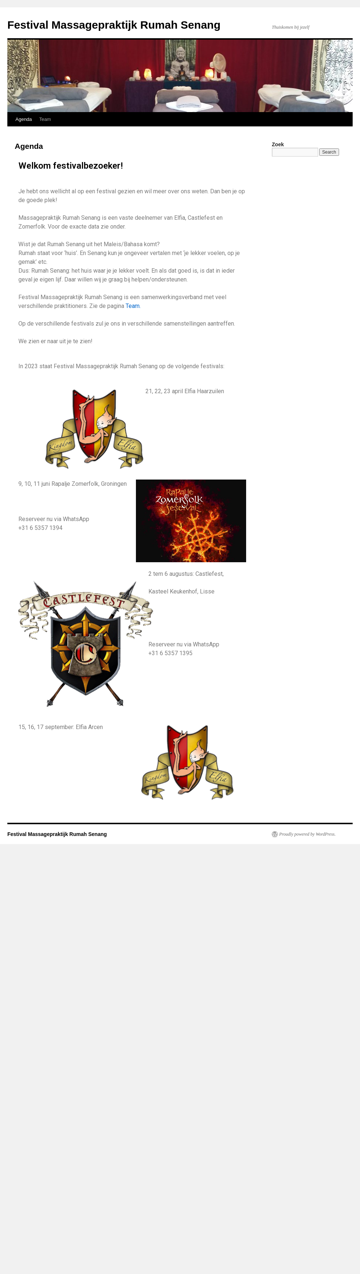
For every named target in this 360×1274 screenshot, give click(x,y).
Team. (133, 305)
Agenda (23, 119)
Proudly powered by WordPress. (307, 834)
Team (45, 119)
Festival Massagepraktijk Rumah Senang (113, 25)
